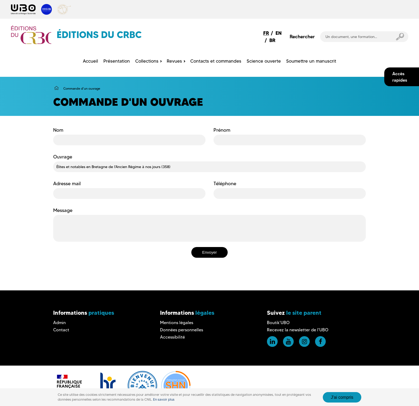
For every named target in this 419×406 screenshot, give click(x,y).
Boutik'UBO (278, 322)
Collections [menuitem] (146, 61)
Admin (59, 322)
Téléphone (225, 184)
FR (266, 33)
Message (62, 210)
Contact (61, 329)
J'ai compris (342, 397)
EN (279, 33)
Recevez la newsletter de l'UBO (297, 329)
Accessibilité (172, 337)
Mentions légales (176, 322)
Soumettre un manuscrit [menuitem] (311, 61)
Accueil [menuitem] (90, 61)
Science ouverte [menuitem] (264, 61)
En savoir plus (163, 399)
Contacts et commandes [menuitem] (215, 61)
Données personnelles (181, 329)
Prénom (222, 130)
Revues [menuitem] (174, 61)
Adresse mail (67, 184)
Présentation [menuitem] (116, 61)
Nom (58, 130)
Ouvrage (62, 157)
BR (272, 40)
